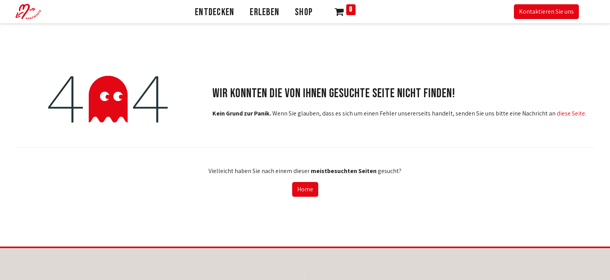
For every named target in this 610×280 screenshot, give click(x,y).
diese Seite (571, 113)
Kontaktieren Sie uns (546, 11)
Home (305, 189)
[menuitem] (214, 11)
